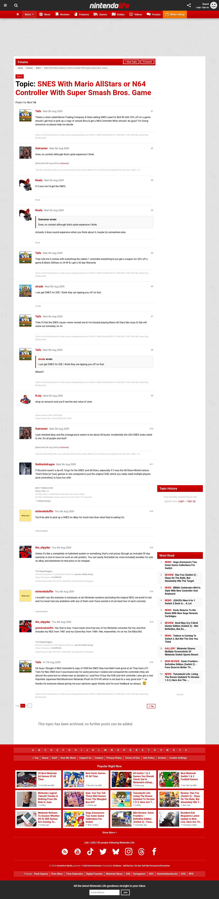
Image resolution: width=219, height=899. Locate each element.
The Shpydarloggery (43, 571)
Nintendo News (114, 873)
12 (152, 511)
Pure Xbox (57, 873)
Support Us (85, 757)
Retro (38, 68)
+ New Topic (131, 62)
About (45, 757)
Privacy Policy (114, 757)
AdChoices (128, 865)
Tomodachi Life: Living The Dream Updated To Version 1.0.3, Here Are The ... (182, 677)
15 (152, 622)
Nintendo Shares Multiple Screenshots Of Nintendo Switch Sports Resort (181, 651)
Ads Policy (149, 757)
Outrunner (41, 148)
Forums (23, 62)
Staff (54, 757)
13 (152, 547)
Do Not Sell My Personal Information (152, 865)
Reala (38, 180)
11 (152, 464)
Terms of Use (132, 757)
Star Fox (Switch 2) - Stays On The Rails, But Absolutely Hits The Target (181, 577)
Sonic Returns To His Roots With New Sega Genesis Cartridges (181, 613)
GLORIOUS (56, 577)
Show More (109, 832)
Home (20, 68)
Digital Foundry (94, 873)
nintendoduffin (44, 511)
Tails (38, 111)
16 (152, 662)
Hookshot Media (65, 865)
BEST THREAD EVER (44, 488)
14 (152, 591)
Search (147, 62)
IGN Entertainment (92, 865)
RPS (191, 873)
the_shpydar (42, 547)
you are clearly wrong (84, 574)
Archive (162, 757)
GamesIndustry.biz (167, 873)
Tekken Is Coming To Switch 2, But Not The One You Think (181, 638)
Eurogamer (139, 873)
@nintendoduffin (44, 628)
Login (198, 7)
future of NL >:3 (42, 491)
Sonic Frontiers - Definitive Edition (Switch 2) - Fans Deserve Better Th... (182, 664)
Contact (99, 757)
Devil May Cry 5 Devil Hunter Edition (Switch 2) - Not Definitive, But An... (181, 625)
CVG (183, 873)
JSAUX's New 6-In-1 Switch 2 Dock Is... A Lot (180, 602)
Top (35, 757)
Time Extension (74, 873)
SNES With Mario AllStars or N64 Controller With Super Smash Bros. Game (83, 88)
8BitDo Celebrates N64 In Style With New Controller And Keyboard (182, 590)
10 (152, 429)
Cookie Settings (178, 757)
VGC (151, 873)
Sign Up (205, 7)
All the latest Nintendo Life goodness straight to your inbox (109, 885)
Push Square (41, 873)
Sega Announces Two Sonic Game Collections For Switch (181, 565)
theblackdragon (45, 464)
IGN (128, 873)
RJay (38, 395)
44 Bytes (117, 865)
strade (39, 286)
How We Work (68, 757)
